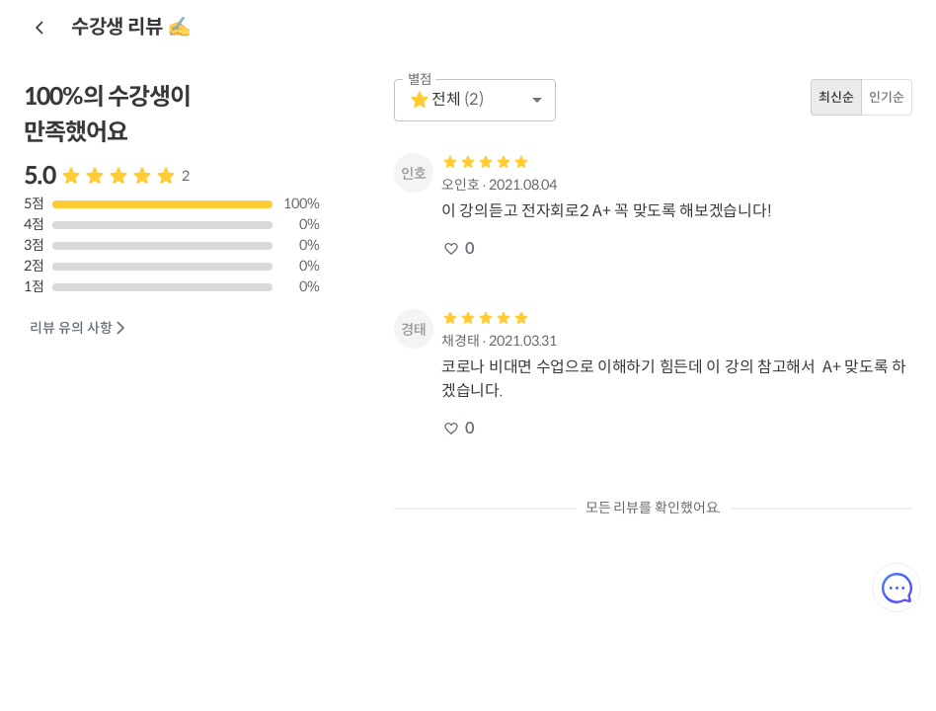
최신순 (836, 97)
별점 (420, 79)
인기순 (886, 97)
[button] (475, 100)
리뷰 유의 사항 (79, 328)
